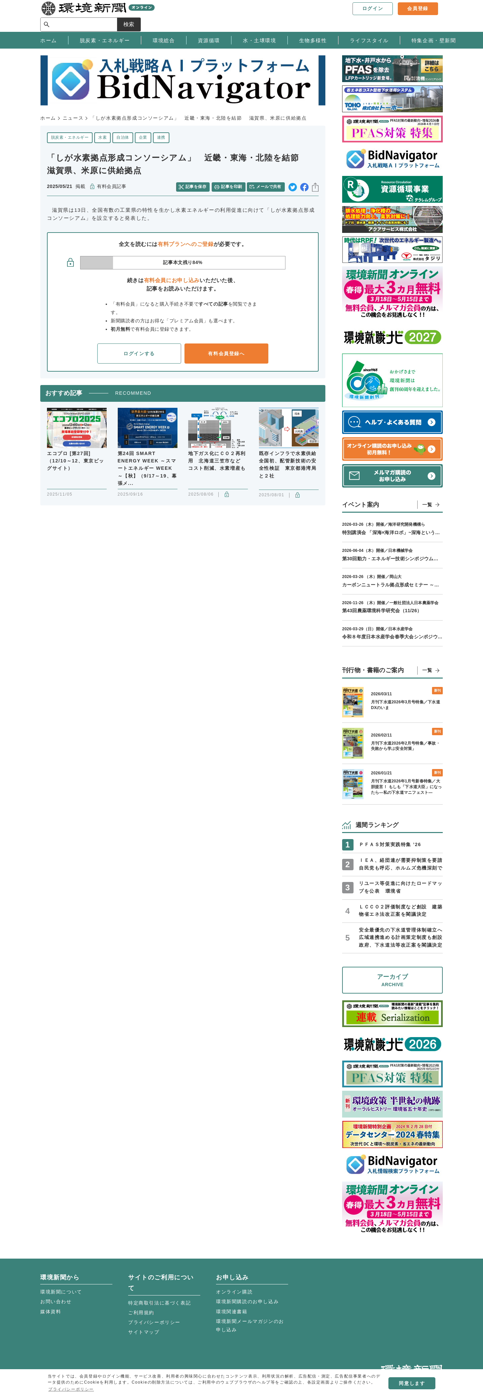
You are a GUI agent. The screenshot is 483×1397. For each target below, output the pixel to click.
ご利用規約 (141, 1312)
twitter (292, 187)
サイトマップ (144, 1332)
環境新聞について (61, 1291)
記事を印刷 (231, 186)
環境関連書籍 (232, 1311)
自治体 (122, 137)
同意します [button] (412, 1383)
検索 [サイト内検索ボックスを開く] (430, 15)
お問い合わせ (56, 1301)
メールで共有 (269, 186)
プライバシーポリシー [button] (71, 1389)
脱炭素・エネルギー (70, 137)
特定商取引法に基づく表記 (159, 1303)
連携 (161, 137)
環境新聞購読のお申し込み (247, 1301)
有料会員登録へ (226, 353)
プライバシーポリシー (154, 1322)
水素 (102, 137)
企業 (143, 137)
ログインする (139, 353)
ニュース (73, 118)
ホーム (48, 118)
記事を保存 (196, 186)
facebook (304, 187)
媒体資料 (50, 1311)
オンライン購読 (234, 1291)
